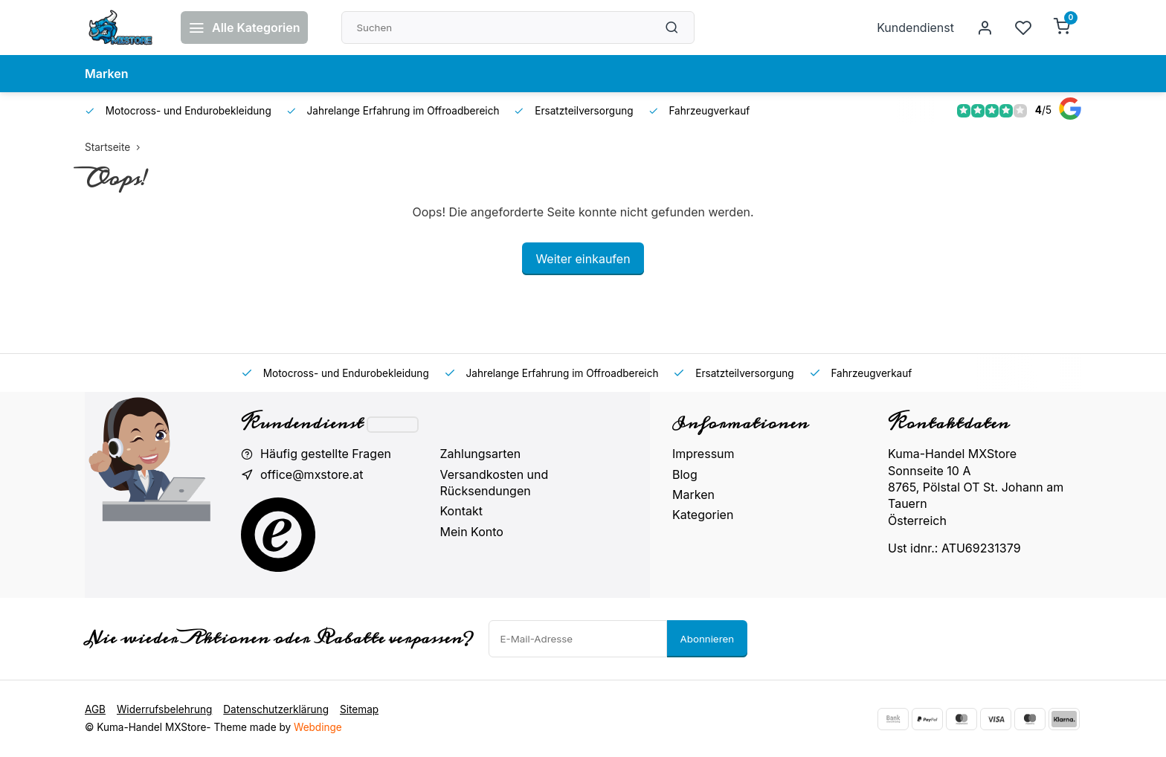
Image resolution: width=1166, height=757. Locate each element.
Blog (685, 474)
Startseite (115, 147)
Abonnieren (707, 639)
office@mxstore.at (311, 474)
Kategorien (702, 514)
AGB (95, 709)
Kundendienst (915, 27)
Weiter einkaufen (582, 258)
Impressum (703, 453)
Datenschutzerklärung (276, 709)
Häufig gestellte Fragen (325, 453)
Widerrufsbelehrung (164, 709)
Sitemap (359, 709)
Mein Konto (471, 531)
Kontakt (461, 510)
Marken (107, 73)
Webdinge (318, 727)
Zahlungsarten (480, 453)
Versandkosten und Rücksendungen (494, 482)
